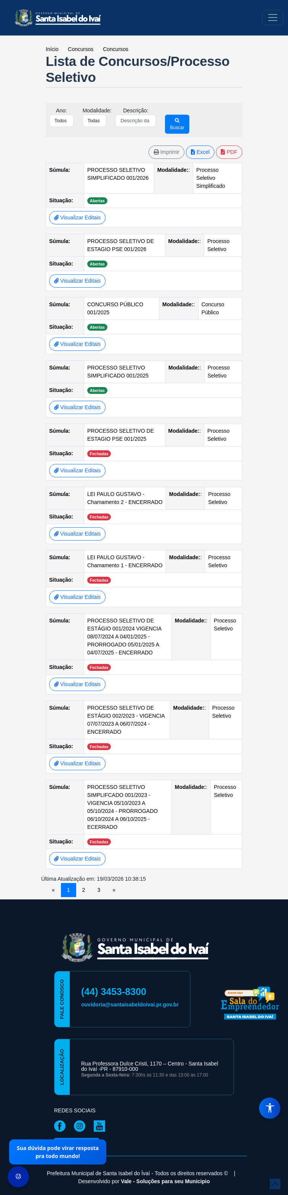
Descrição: (135, 110)
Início (53, 49)
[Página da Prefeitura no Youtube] (101, 1125)
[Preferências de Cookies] (18, 1176)
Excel (200, 152)
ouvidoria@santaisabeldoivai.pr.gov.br (130, 1004)
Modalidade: (97, 110)
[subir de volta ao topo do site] (275, 1184)
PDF (229, 152)
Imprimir (166, 152)
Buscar (177, 124)
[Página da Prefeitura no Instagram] (81, 1125)
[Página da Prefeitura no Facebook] (61, 1125)
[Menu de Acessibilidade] (269, 1108)
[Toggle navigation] (272, 17)
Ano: (61, 110)
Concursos (115, 49)
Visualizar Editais (77, 217)
